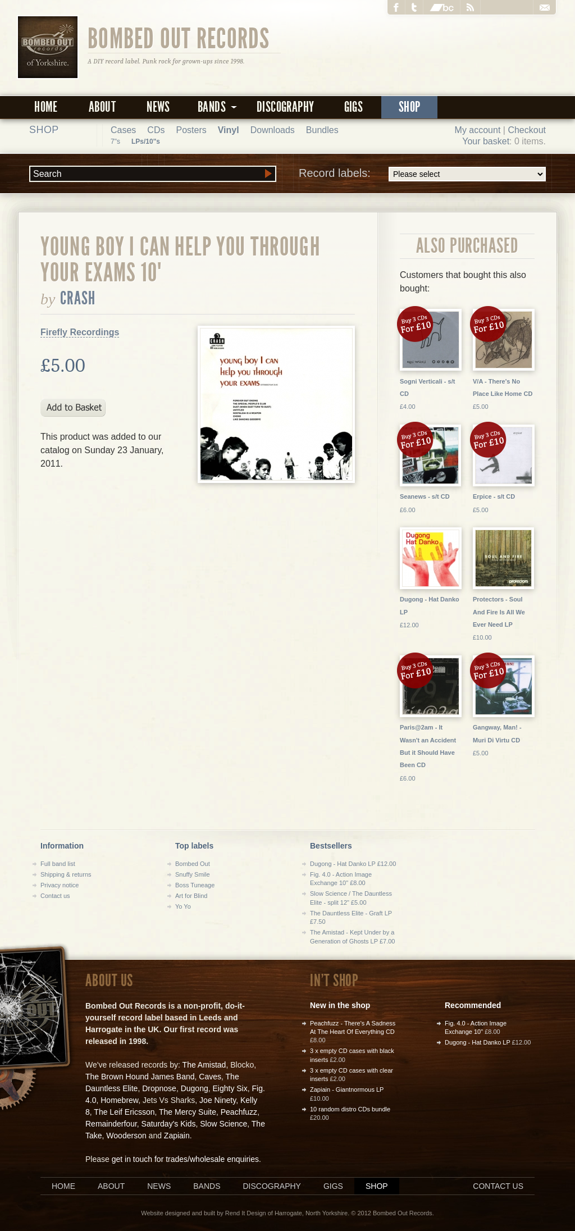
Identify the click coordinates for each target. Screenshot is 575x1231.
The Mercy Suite (187, 1111)
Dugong (194, 1088)
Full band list (57, 863)
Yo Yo (183, 906)
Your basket (485, 141)
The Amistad (204, 1064)
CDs (156, 130)
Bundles (322, 130)
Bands (206, 1186)
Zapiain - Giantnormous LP (347, 1089)
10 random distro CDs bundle (350, 1109)
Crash (78, 298)
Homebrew (119, 1100)
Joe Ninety (217, 1100)
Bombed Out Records (179, 37)
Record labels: (422, 174)
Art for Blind (191, 895)
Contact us (55, 895)
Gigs (353, 107)
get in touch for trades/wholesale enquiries (185, 1159)
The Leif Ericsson (124, 1111)
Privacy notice (59, 885)
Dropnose (159, 1088)
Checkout (527, 130)
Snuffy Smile (192, 874)
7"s (115, 141)
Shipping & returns (66, 874)
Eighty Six (229, 1088)
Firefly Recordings (79, 332)
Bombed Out (192, 863)
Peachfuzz (239, 1111)
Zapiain (177, 1135)
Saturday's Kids (169, 1123)
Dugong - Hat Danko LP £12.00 (353, 863)
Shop (410, 107)
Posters (191, 130)
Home (46, 107)
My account (478, 130)
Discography (285, 107)
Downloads (272, 130)
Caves (210, 1076)
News (158, 107)
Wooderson (126, 1135)
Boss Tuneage (195, 885)
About (102, 107)
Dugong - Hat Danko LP (477, 1042)
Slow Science (223, 1123)
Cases (123, 130)
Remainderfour (111, 1123)
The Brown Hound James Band (140, 1076)
